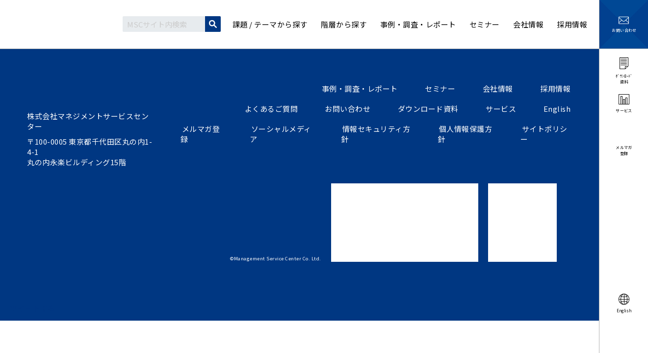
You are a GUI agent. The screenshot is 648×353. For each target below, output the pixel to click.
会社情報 (502, 88)
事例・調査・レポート (369, 88)
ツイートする (32, 308)
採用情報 (557, 88)
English (558, 108)
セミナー (447, 88)
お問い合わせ (357, 108)
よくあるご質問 (283, 108)
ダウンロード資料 (435, 108)
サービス (505, 108)
